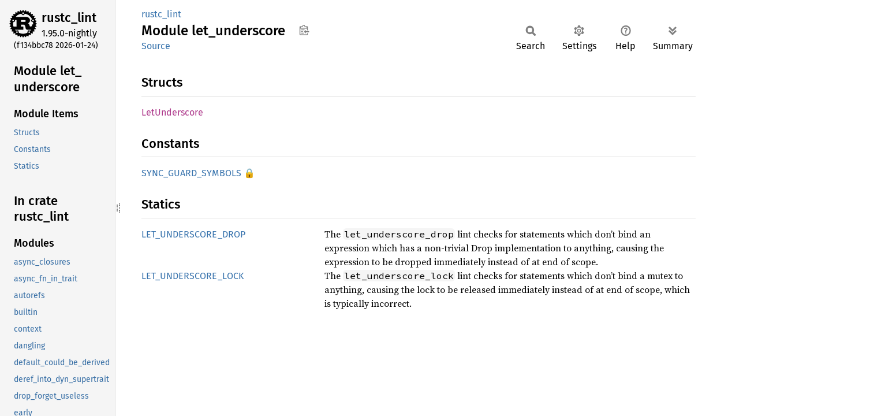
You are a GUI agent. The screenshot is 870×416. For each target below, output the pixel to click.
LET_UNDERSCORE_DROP (193, 234)
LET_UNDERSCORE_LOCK (192, 275)
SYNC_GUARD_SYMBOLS (191, 173)
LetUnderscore (172, 112)
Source (155, 45)
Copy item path (303, 30)
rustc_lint (69, 17)
